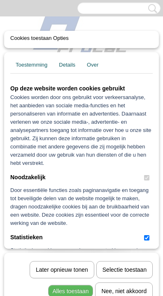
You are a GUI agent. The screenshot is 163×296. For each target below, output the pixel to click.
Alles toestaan (71, 195)
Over (92, 65)
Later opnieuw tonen (62, 174)
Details (67, 65)
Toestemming (31, 65)
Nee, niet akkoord (124, 195)
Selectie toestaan (124, 174)
